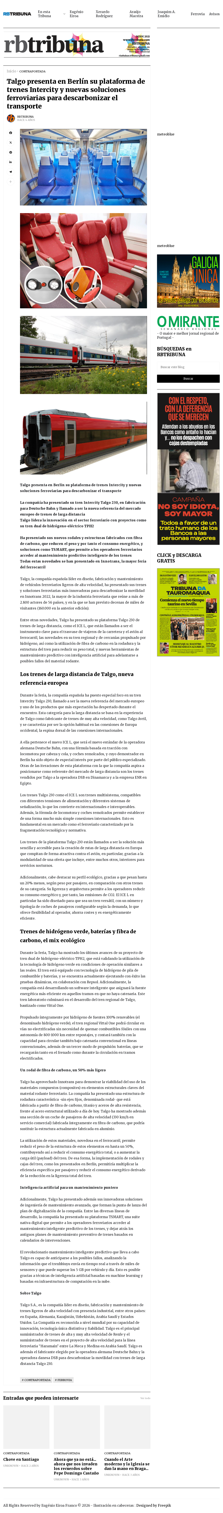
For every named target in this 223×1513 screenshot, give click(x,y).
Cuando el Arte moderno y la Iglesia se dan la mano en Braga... (127, 1464)
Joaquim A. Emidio (167, 14)
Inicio (11, 71)
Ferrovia (198, 14)
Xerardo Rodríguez (104, 14)
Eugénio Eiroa (76, 14)
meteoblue (165, 134)
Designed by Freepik (153, 1505)
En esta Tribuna (44, 14)
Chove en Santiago (21, 1459)
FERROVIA (64, 1380)
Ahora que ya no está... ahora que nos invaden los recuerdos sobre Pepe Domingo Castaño (76, 1466)
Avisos (214, 14)
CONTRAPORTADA (32, 71)
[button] (10, 181)
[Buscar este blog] (188, 367)
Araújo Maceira (136, 14)
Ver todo (145, 1398)
